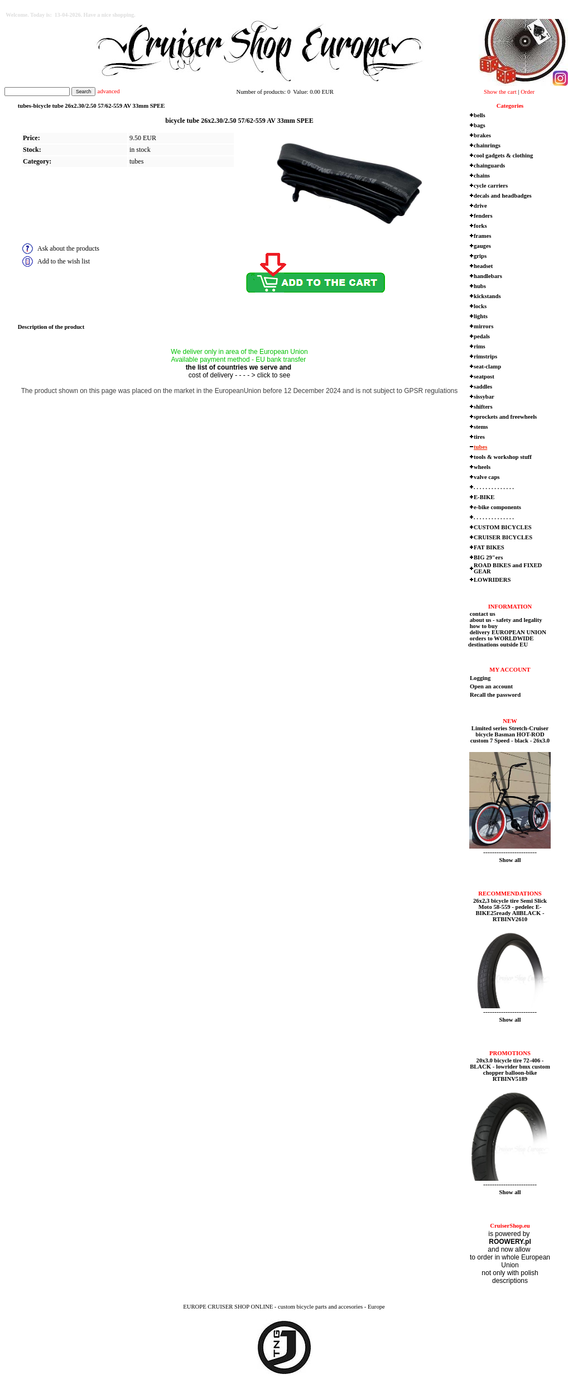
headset (483, 266)
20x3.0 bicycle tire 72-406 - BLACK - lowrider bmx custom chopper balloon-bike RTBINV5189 (510, 1069)
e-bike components (497, 507)
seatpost (484, 376)
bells (479, 115)
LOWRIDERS (492, 580)
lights (481, 316)
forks (480, 226)
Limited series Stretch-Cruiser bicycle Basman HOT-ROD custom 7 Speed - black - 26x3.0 (510, 734)
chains (482, 176)
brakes (482, 135)
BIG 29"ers (488, 557)
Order (528, 92)
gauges (482, 246)
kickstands (487, 296)
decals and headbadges (503, 196)
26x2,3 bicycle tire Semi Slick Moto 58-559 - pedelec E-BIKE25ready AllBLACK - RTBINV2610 (510, 910)
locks (480, 306)
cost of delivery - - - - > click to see (239, 375)
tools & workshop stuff (503, 457)
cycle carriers (491, 186)
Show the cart (500, 92)
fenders (483, 216)
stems (481, 427)
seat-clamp (487, 366)
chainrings (487, 145)
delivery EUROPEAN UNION (507, 632)
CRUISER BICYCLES (503, 537)
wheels (482, 467)
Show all (510, 860)
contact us (481, 614)
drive (480, 206)
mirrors (483, 326)
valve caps (486, 477)
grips (480, 256)
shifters (483, 407)
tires (479, 437)
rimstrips (485, 356)
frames (482, 236)
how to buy (483, 626)
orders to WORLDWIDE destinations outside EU (500, 641)
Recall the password (495, 695)
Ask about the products (68, 248)
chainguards (489, 165)
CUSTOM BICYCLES (503, 527)
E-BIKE (484, 497)
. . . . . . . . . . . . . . (494, 487)
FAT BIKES (489, 547)
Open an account (491, 686)
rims (479, 346)
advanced (108, 91)
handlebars (488, 276)
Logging (480, 678)
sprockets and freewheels (505, 417)
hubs (480, 286)
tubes (136, 161)
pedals (482, 336)
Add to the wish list (63, 261)
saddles (483, 387)
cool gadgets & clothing (503, 155)
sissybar (484, 397)
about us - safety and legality (505, 620)
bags (479, 125)
